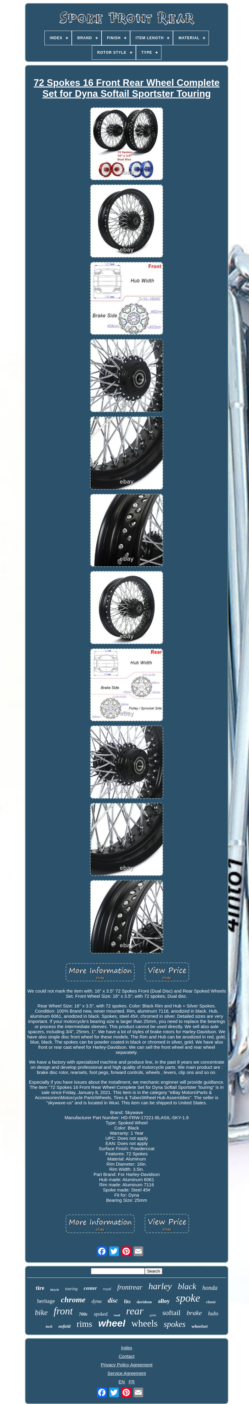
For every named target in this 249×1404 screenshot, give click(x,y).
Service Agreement (126, 1373)
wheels (144, 1323)
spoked (101, 1314)
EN (122, 1381)
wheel (111, 1323)
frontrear (130, 1287)
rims (84, 1324)
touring (71, 1288)
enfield (64, 1326)
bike (41, 1312)
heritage (46, 1301)
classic (211, 1302)
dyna (97, 1301)
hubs (213, 1313)
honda (210, 1287)
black (187, 1286)
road (117, 1315)
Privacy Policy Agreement (126, 1364)
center (90, 1288)
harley (160, 1286)
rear (135, 1311)
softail (171, 1313)
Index (126, 1347)
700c (83, 1314)
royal (107, 1288)
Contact (127, 1356)
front (63, 1311)
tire (40, 1288)
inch (49, 1326)
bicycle (54, 1289)
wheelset (200, 1326)
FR (132, 1381)
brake (194, 1313)
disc (113, 1300)
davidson (144, 1302)
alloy (164, 1301)
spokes (174, 1324)
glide (153, 1315)
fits (127, 1301)
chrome (73, 1299)
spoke (188, 1298)
